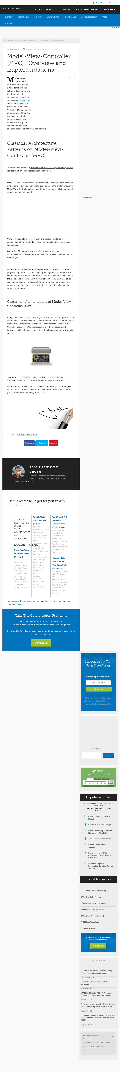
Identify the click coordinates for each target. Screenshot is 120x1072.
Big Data (38, 17)
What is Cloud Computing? (99, 826)
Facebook (29, 443)
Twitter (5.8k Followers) (92, 898)
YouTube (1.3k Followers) (92, 917)
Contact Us (99, 3)
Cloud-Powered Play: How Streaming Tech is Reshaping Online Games (96, 973)
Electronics (23, 17)
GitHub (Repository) (90, 924)
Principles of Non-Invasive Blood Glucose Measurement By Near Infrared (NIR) (98, 1007)
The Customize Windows (15, 9)
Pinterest (53, 443)
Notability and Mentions (97, 1048)
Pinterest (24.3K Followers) (93, 892)
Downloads (70, 17)
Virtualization (53, 17)
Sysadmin (9, 17)
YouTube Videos (17, 605)
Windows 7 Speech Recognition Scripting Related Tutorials (100, 868)
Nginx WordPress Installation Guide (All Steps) (19, 556)
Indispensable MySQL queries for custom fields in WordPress (99, 857)
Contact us (98, 947)
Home (71, 3)
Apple (104, 17)
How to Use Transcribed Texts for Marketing (95, 984)
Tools (87, 3)
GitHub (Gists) (88, 930)
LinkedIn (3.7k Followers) (92, 911)
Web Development (89, 17)
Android (8, 23)
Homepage (91, 805)
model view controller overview (28, 434)
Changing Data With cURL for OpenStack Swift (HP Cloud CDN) (60, 558)
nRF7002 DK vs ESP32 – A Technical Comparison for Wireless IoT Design (96, 996)
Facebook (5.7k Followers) (93, 905)
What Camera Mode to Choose (97, 847)
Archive (79, 3)
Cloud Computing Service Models (99, 819)
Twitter (42, 443)
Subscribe (99, 691)
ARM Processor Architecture (100, 840)
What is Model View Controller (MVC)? (40, 520)
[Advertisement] (42, 32)
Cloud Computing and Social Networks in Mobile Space (100, 833)
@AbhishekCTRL (28, 481)
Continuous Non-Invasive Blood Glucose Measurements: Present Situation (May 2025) (98, 1019)
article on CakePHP (19, 100)
